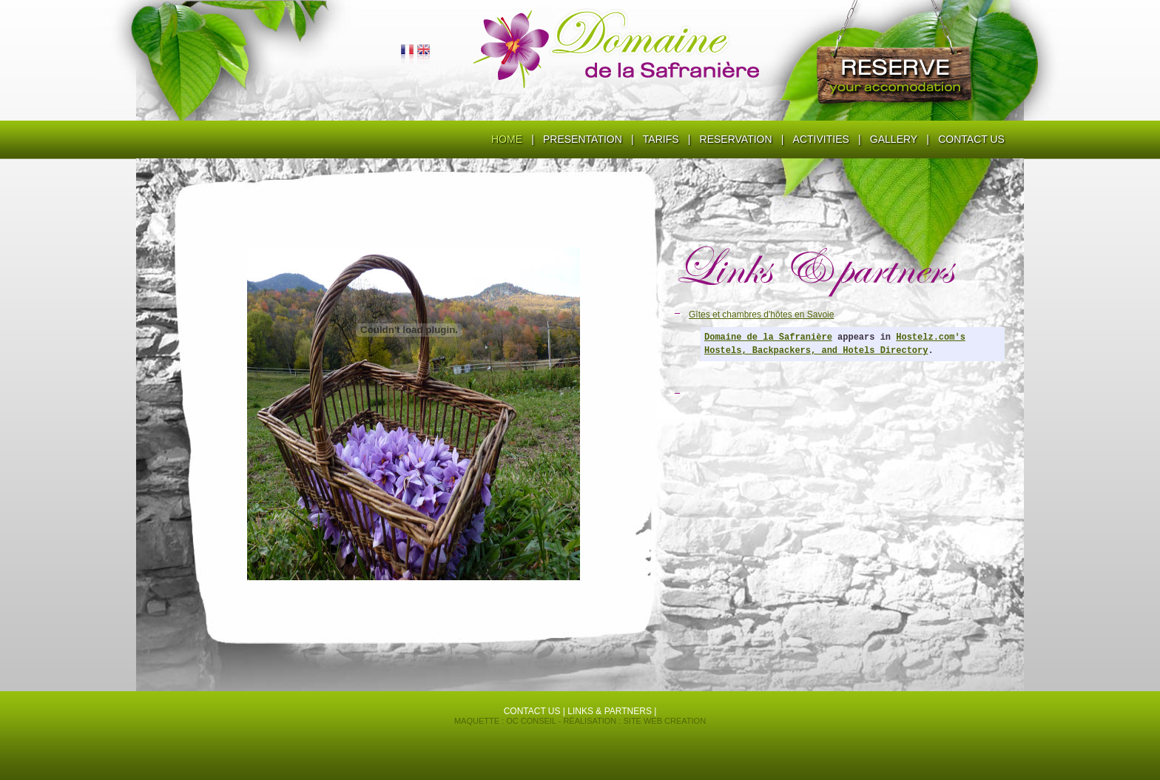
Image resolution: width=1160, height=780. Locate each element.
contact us (532, 711)
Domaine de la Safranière (768, 337)
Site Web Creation (664, 720)
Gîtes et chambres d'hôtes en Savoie (761, 314)
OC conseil (531, 720)
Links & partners (609, 711)
